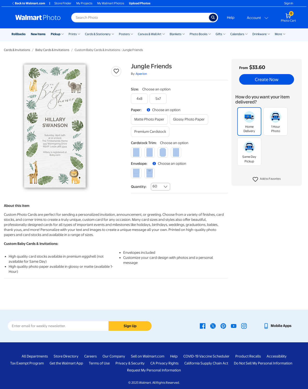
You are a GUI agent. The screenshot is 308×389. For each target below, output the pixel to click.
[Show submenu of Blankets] (183, 34)
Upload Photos (139, 3)
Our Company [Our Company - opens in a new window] (114, 356)
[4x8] (139, 99)
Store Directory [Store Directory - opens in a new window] (66, 356)
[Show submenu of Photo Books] (209, 34)
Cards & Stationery (98, 34)
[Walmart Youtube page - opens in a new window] (234, 326)
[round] (149, 152)
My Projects (84, 3)
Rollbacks (19, 34)
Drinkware (259, 34)
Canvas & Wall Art (149, 34)
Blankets (175, 34)
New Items (38, 34)
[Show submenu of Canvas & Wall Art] (163, 34)
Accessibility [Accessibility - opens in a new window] (277, 356)
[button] (267, 179)
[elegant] (163, 152)
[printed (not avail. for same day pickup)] (149, 173)
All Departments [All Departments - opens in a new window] (35, 356)
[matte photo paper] (149, 119)
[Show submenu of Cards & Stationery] (112, 34)
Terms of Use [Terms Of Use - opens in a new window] (99, 363)
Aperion (141, 74)
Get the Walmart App (66, 363)
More (278, 34)
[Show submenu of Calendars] (246, 34)
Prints (73, 34)
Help (230, 17)
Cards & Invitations (17, 50)
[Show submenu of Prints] (78, 34)
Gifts (219, 34)
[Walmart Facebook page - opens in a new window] (202, 326)
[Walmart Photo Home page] (38, 18)
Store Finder (62, 3)
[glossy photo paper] (189, 119)
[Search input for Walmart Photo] (140, 17)
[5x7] (158, 99)
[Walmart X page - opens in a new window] (213, 326)
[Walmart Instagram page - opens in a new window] (244, 326)
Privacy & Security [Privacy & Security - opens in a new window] (130, 363)
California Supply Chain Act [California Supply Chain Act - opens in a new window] (206, 363)
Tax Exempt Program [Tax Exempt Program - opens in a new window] (27, 363)
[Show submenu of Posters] (131, 34)
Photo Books (198, 34)
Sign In (288, 3)
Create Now (266, 79)
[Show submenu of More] (284, 34)
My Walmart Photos (110, 3)
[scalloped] (176, 152)
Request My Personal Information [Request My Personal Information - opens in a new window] (154, 370)
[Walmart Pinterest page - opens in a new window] (223, 326)
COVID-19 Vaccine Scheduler (206, 356)
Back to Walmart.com (28, 3)
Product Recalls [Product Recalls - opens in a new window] (248, 356)
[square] (136, 152)
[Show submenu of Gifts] (224, 34)
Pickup (55, 34)
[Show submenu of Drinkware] (268, 34)
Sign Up (130, 326)
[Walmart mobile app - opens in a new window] (277, 326)
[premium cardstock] (150, 132)
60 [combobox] (155, 186)
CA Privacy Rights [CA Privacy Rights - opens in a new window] (164, 363)
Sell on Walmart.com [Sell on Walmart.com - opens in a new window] (147, 356)
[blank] (136, 173)
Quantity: (139, 187)
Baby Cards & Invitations (52, 50)
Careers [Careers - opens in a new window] (90, 356)
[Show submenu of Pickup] (62, 34)
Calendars (237, 34)
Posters (124, 34)
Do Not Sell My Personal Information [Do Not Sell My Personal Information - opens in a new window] (263, 363)
